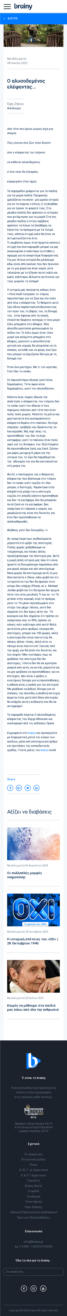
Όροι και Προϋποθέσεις (33, 1217)
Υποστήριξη (33, 1201)
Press (33, 1164)
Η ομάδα (33, 1191)
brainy (32, 733)
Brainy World (33, 1186)
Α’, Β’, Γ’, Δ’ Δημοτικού (33, 1170)
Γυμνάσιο (33, 1180)
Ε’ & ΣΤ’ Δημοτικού (33, 1175)
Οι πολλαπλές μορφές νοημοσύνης (24, 875)
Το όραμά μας (33, 1154)
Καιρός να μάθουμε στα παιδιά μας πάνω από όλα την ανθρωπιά (33, 1007)
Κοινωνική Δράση (33, 1159)
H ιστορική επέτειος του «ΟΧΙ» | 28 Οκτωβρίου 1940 (32, 941)
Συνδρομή (33, 1196)
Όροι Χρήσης (33, 1207)
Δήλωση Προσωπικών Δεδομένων (33, 1212)
